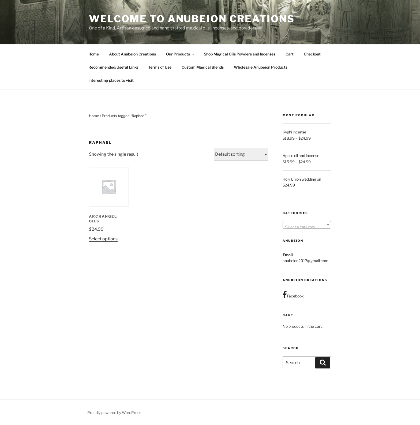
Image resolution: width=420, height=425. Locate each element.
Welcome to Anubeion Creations (192, 19)
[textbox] (307, 227)
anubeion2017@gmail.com (305, 260)
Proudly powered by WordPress (114, 412)
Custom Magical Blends (203, 67)
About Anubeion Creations (132, 54)
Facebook (293, 295)
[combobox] (307, 225)
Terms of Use (159, 67)
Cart (290, 54)
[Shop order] (241, 154)
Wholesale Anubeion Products (260, 67)
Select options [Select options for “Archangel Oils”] (103, 238)
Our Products (180, 54)
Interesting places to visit (111, 80)
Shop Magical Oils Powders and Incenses (239, 54)
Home (93, 54)
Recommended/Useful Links (113, 67)
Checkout (312, 54)
